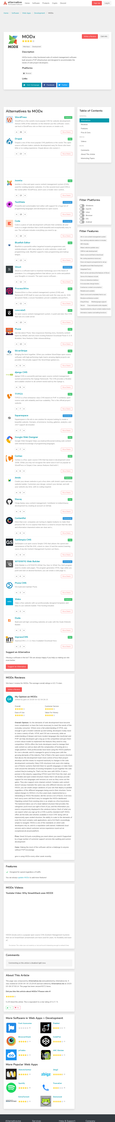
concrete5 (20, 310)
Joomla (18, 180)
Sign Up (97, 3)
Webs (18, 599)
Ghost (18, 266)
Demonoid (57, 1097)
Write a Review (90, 36)
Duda (17, 618)
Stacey (18, 499)
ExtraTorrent (23, 1097)
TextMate (20, 202)
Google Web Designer (26, 437)
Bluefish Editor (22, 242)
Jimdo (18, 477)
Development (39, 13)
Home (27, 3)
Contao (18, 456)
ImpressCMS (21, 637)
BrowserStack (24, 1037)
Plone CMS (20, 582)
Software (36, 3)
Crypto (54, 3)
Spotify (21, 1083)
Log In (107, 3)
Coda (17, 221)
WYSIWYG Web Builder (27, 561)
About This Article (88, 154)
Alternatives (86, 120)
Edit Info (104, 36)
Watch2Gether (24, 1070)
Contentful (20, 518)
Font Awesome (25, 1023)
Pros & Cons (86, 132)
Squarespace (21, 415)
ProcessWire (22, 288)
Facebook (50, 85)
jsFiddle (21, 1050)
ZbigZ (55, 1070)
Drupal (18, 138)
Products (45, 3)
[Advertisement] (57, 22)
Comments (85, 150)
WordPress (21, 117)
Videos (83, 141)
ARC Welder (58, 1050)
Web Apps (26, 13)
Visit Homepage (33, 85)
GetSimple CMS (23, 539)
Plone (18, 329)
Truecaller (57, 1083)
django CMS (21, 372)
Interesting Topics (88, 158)
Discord (63, 3)
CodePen (57, 1037)
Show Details (66, 132)
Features (84, 128)
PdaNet (56, 1023)
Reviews (84, 124)
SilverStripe (21, 350)
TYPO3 (19, 393)
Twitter (64, 85)
